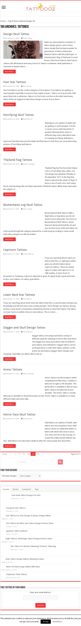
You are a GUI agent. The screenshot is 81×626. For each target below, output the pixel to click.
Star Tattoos (27, 83)
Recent (15, 486)
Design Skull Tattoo (16, 34)
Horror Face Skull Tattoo (19, 411)
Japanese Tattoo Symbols (16, 528)
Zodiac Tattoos (28, 251)
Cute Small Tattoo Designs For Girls (25, 492)
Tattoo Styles (27, 38)
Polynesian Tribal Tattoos (16, 571)
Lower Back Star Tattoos (19, 291)
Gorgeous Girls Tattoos (16, 505)
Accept (46, 622)
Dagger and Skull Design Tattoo (24, 324)
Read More (57, 622)
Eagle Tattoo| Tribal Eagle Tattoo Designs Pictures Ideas (29, 535)
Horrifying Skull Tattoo (18, 112)
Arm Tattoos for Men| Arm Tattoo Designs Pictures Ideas (30, 520)
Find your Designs (9, 473)
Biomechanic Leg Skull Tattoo (22, 201)
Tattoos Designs (29, 161)
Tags (37, 486)
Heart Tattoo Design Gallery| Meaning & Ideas (25, 556)
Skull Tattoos (27, 116)
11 (38, 451)
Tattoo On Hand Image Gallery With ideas (23, 564)
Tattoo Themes (28, 371)
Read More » (9, 69)
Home (2, 21)
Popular (6, 486)
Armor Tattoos (12, 366)
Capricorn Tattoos (15, 246)
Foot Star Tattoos (14, 79)
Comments (26, 486)
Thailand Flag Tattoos (17, 156)
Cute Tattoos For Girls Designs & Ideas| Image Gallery (28, 512)
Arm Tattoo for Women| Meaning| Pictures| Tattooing (33, 543)
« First (4, 451)
